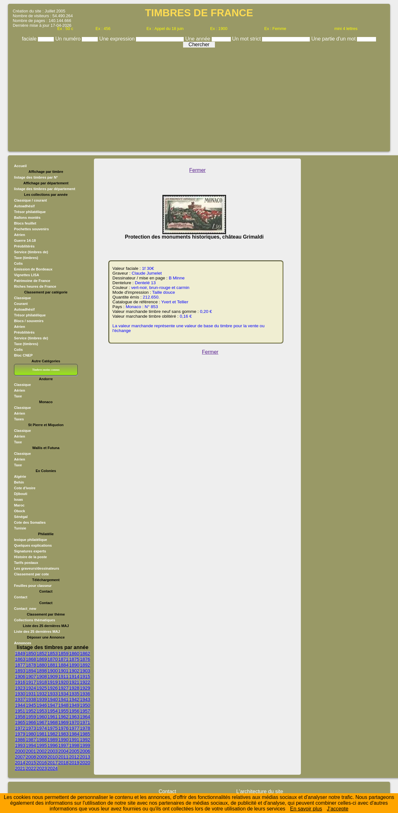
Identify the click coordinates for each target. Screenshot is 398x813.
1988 (42, 739)
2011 (63, 756)
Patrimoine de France (32, 281)
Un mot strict (247, 38)
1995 (42, 745)
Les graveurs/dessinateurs (36, 568)
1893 (20, 670)
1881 (52, 665)
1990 (63, 739)
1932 (42, 693)
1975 (52, 728)
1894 (31, 670)
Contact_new (25, 608)
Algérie (20, 476)
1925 (42, 688)
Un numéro (68, 38)
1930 (20, 693)
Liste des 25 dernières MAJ (37, 631)
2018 (63, 762)
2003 (52, 751)
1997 (63, 745)
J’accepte (338, 808)
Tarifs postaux (26, 563)
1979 (20, 733)
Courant (21, 304)
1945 (31, 705)
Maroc (19, 505)
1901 (63, 670)
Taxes (19, 419)
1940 (52, 699)
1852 (42, 653)
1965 (20, 722)
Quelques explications (33, 545)
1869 (42, 659)
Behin (19, 482)
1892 (85, 665)
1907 (31, 676)
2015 (31, 762)
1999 (85, 745)
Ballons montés (27, 217)
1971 (85, 722)
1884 (63, 665)
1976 (63, 728)
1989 (52, 739)
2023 (42, 768)
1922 (85, 682)
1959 (31, 716)
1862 (85, 653)
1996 (52, 745)
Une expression (117, 38)
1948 (63, 705)
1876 (85, 659)
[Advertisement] (199, 98)
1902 (74, 670)
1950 (85, 705)
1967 (42, 722)
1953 (42, 710)
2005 (74, 751)
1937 (20, 699)
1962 (63, 716)
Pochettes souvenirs (31, 229)
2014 (20, 762)
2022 (31, 768)
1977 (74, 728)
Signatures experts (30, 551)
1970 (74, 722)
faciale (30, 38)
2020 (85, 762)
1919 (52, 682)
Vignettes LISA (26, 275)
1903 (85, 670)
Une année (198, 38)
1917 (31, 682)
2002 (42, 751)
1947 (52, 705)
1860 (74, 653)
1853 (52, 653)
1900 (52, 670)
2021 (20, 768)
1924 (31, 688)
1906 (20, 676)
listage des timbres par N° (36, 177)
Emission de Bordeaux (33, 269)
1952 (31, 710)
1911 (63, 676)
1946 (42, 705)
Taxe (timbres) (26, 258)
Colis (18, 263)
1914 (74, 676)
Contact (20, 597)
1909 (52, 676)
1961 (52, 716)
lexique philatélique (30, 540)
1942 (74, 699)
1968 (52, 722)
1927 (63, 688)
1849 (20, 653)
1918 (42, 682)
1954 (52, 710)
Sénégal (21, 517)
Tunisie (20, 528)
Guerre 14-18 (25, 240)
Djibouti (20, 494)
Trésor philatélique (30, 212)
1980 (31, 733)
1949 (74, 705)
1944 (20, 705)
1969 (63, 722)
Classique (22, 298)
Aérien (19, 235)
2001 (31, 751)
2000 (20, 751)
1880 (42, 665)
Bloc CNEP (23, 355)
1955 (63, 710)
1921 (74, 682)
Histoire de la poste (30, 557)
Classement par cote (31, 574)
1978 (85, 728)
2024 (52, 768)
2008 (31, 756)
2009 (42, 756)
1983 (63, 733)
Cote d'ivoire (24, 488)
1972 (20, 728)
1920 (63, 682)
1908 (42, 676)
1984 (74, 733)
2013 (85, 756)
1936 (85, 693)
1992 (85, 739)
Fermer (197, 170)
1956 (74, 710)
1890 (74, 665)
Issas (18, 499)
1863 (20, 659)
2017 (52, 762)
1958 (20, 716)
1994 (31, 745)
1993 (20, 745)
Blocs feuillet (25, 223)
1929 (85, 688)
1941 (63, 699)
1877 (20, 665)
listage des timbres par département (44, 189)
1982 (52, 733)
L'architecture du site (259, 791)
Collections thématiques (34, 620)
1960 (42, 716)
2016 (42, 762)
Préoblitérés (24, 246)
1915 (85, 676)
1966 (31, 722)
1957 (85, 710)
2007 (20, 756)
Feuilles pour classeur (33, 586)
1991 (74, 739)
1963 (74, 716)
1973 (31, 728)
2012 (74, 756)
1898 (42, 670)
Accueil (20, 166)
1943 (85, 699)
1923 (20, 688)
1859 (63, 653)
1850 (31, 653)
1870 (52, 659)
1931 (31, 693)
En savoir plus (306, 808)
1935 (74, 693)
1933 (52, 693)
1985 (85, 733)
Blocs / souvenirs (29, 321)
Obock (19, 511)
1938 (31, 699)
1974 (42, 728)
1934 (63, 693)
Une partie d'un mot (334, 38)
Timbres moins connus (46, 369)
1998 (74, 745)
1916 (20, 682)
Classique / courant (30, 200)
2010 (52, 756)
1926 (52, 688)
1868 (31, 659)
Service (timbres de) (31, 252)
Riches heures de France (35, 286)
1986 (20, 739)
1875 (74, 659)
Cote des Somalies (30, 522)
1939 (42, 699)
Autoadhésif (24, 206)
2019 (74, 762)
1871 (63, 659)
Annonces (22, 643)
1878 (31, 665)
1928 (74, 688)
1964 (85, 716)
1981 (42, 733)
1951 (20, 710)
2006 (85, 751)
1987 (31, 739)
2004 (63, 751)
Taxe (18, 396)
